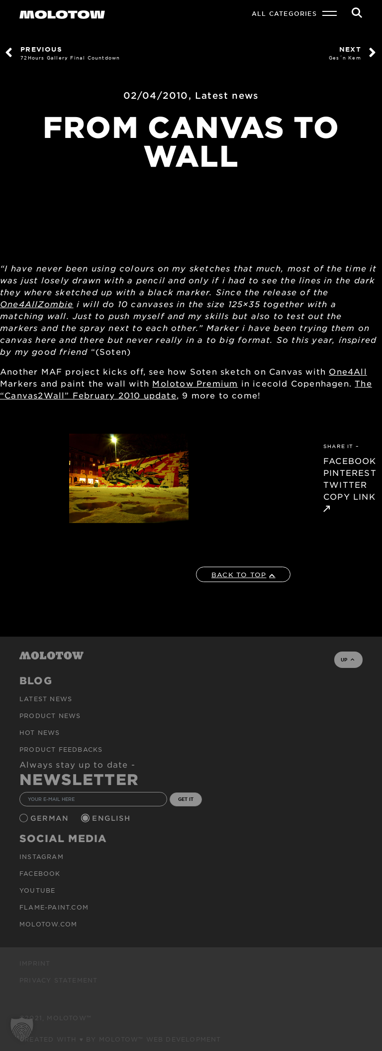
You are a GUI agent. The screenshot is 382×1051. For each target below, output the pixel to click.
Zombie (55, 304)
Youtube (37, 890)
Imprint (34, 963)
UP (347, 659)
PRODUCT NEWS (50, 716)
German (50, 818)
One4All (19, 304)
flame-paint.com (54, 907)
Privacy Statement (58, 980)
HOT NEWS (39, 732)
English (112, 818)
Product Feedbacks (60, 749)
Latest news (227, 95)
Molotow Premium (195, 383)
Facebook (40, 873)
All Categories (284, 13)
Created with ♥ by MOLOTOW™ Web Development (120, 1039)
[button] (22, 1029)
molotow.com (48, 924)
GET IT (185, 799)
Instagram (41, 856)
